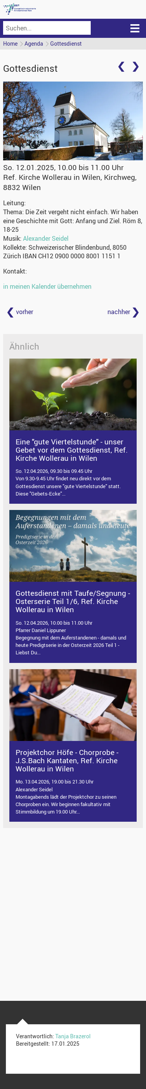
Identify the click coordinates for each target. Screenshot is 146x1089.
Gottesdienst (66, 43)
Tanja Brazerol (73, 1036)
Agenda (34, 43)
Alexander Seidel (46, 238)
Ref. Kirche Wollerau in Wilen (70, 182)
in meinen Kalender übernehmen (47, 286)
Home (10, 43)
